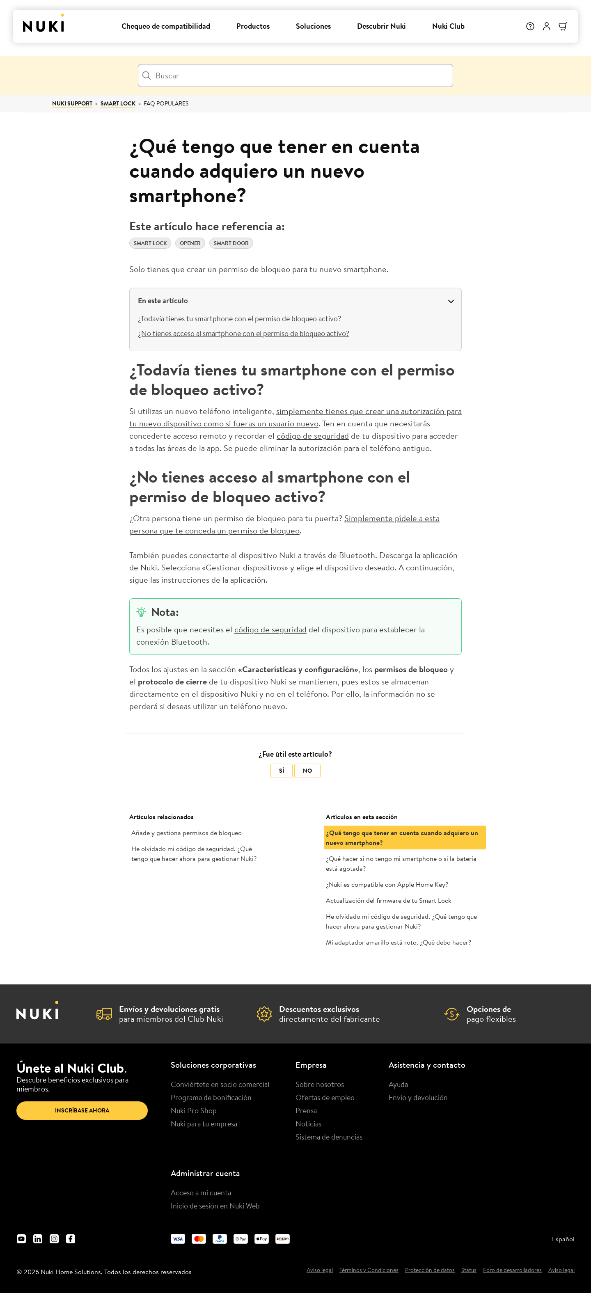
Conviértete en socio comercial (220, 1084)
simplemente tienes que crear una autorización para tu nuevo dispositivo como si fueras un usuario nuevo (295, 417)
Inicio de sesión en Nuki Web (215, 1205)
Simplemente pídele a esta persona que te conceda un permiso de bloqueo (284, 524)
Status (468, 1270)
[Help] (530, 26)
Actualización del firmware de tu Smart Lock (388, 900)
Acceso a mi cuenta (201, 1192)
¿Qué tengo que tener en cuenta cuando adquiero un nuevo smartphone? (402, 837)
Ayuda (398, 1084)
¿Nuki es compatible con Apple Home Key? (387, 884)
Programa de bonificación (211, 1097)
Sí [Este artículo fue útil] (281, 771)
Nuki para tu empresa (204, 1123)
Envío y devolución (418, 1097)
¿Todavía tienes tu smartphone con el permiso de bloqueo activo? (239, 318)
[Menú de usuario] (546, 26)
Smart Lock (118, 103)
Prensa (306, 1110)
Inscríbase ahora (82, 1110)
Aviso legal (320, 1270)
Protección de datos (430, 1270)
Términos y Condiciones (369, 1270)
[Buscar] (295, 75)
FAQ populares (166, 103)
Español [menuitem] (563, 1239)
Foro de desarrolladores (512, 1270)
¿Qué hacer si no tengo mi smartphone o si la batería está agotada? (401, 863)
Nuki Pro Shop (194, 1110)
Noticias (308, 1123)
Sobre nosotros (320, 1084)
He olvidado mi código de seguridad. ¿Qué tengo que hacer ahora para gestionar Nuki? (194, 853)
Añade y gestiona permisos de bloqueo (186, 833)
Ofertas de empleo (325, 1097)
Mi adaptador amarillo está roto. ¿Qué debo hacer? (398, 942)
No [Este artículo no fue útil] (307, 771)
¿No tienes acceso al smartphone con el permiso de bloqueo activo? (243, 333)
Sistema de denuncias (329, 1136)
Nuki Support (72, 103)
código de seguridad (313, 436)
